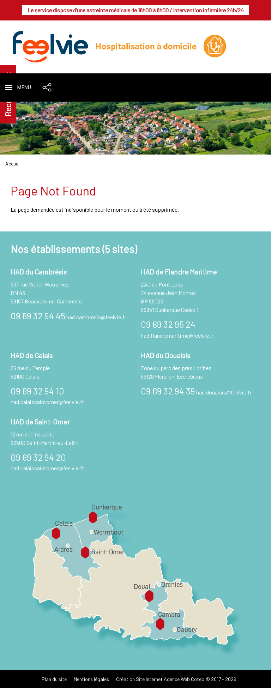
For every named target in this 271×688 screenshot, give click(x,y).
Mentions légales (91, 679)
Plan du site (54, 679)
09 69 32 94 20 (38, 457)
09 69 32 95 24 (168, 324)
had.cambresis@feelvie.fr (96, 317)
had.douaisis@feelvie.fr (224, 392)
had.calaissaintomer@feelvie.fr (47, 401)
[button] (18, 87)
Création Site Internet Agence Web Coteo (160, 679)
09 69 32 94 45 (38, 315)
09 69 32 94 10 (37, 390)
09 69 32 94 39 (168, 390)
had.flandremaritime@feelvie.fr (177, 335)
